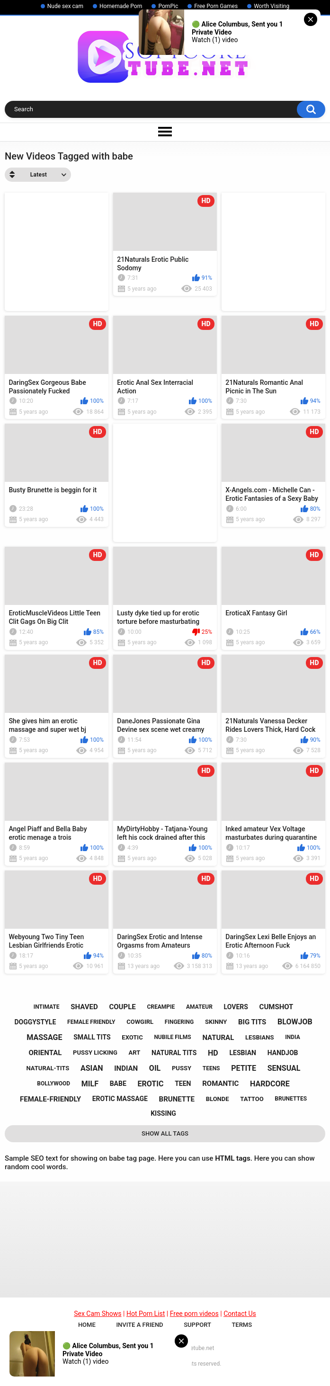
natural (218, 1037)
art (135, 1052)
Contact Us (239, 1319)
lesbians (259, 1037)
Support (197, 1330)
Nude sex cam (65, 6)
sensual (284, 1068)
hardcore (270, 1083)
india (292, 1037)
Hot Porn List (145, 1319)
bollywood (53, 1083)
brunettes (291, 1098)
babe (118, 1083)
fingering (179, 1022)
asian (91, 1068)
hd (213, 1052)
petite (243, 1068)
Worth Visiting (271, 6)
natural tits (174, 1053)
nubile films (172, 1037)
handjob (283, 1053)
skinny (216, 1021)
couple (122, 1007)
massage (44, 1037)
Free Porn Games (216, 6)
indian (126, 1068)
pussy (181, 1068)
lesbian (242, 1053)
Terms (242, 1330)
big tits (252, 1022)
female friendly (91, 1022)
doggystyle (35, 1022)
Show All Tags (165, 1133)
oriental (45, 1052)
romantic (220, 1083)
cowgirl (139, 1021)
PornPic (168, 6)
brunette (177, 1099)
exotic (132, 1037)
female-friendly (50, 1099)
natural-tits (48, 1068)
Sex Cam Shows (97, 1319)
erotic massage (120, 1098)
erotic (151, 1083)
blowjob (294, 1021)
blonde (217, 1098)
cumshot (276, 1007)
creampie (161, 1007)
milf (89, 1083)
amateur (199, 1007)
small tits (91, 1037)
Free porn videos (194, 1319)
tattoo (251, 1098)
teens (211, 1068)
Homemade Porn (120, 6)
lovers (236, 1007)
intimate (47, 1007)
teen (183, 1083)
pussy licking (95, 1052)
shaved (84, 1007)
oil (155, 1068)
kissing (163, 1113)
